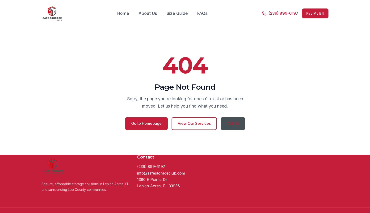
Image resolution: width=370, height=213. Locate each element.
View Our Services (194, 123)
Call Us (233, 123)
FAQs (202, 13)
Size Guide (177, 13)
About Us (148, 13)
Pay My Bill (315, 13)
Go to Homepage (146, 123)
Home (123, 13)
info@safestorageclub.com (161, 173)
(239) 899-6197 (151, 166)
